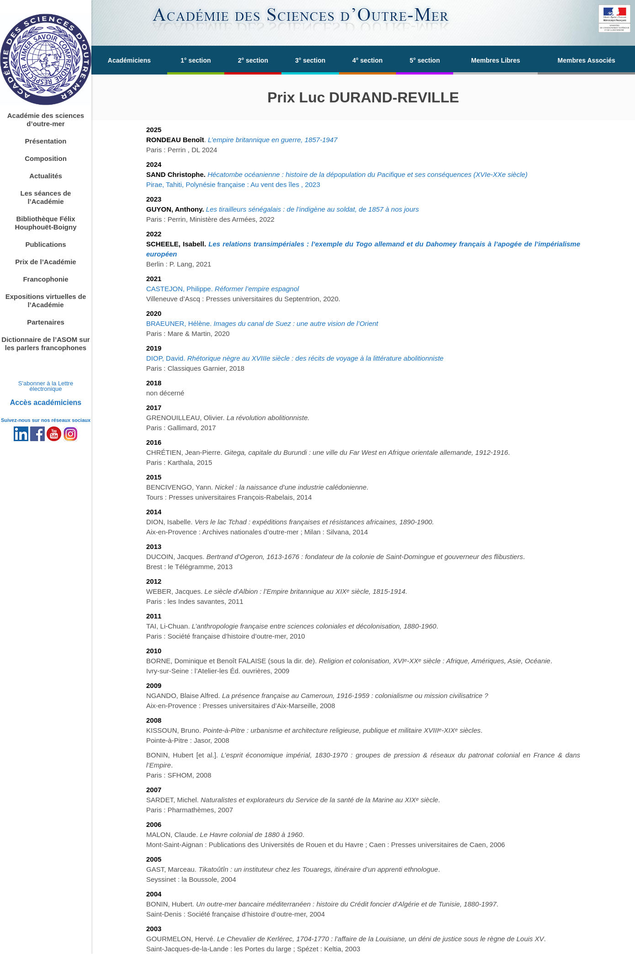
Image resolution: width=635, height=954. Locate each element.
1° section (195, 60)
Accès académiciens (46, 402)
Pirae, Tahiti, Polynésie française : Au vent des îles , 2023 (233, 184)
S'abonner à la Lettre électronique (45, 386)
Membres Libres (495, 60)
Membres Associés (586, 60)
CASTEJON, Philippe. (222, 289)
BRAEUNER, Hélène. (262, 323)
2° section (253, 60)
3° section (310, 60)
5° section (425, 60)
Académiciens (129, 60)
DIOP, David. (295, 358)
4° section (367, 60)
